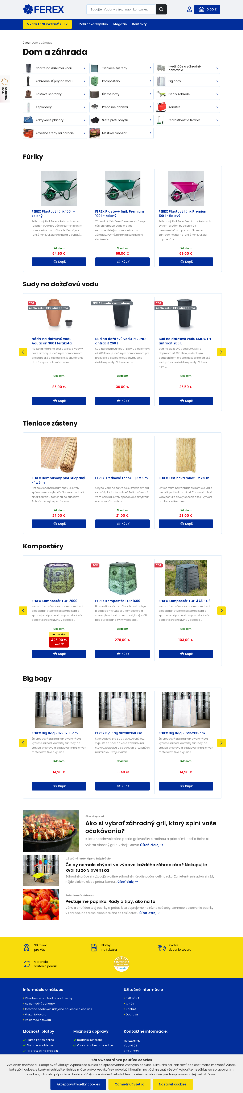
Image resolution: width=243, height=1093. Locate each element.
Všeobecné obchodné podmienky (49, 998)
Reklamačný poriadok (40, 1004)
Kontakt (131, 1009)
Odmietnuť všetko (129, 1084)
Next (221, 352)
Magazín (120, 24)
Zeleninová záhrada (80, 895)
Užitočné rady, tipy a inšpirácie (88, 859)
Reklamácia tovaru (38, 1020)
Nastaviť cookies (172, 1084)
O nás (130, 1004)
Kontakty (139, 24)
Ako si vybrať (94, 816)
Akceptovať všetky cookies (78, 1084)
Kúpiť (59, 262)
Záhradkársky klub (93, 24)
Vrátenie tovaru (35, 1014)
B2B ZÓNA (132, 998)
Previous (23, 352)
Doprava (132, 1014)
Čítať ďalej (151, 844)
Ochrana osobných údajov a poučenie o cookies (58, 1009)
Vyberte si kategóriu (47, 24)
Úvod (26, 42)
